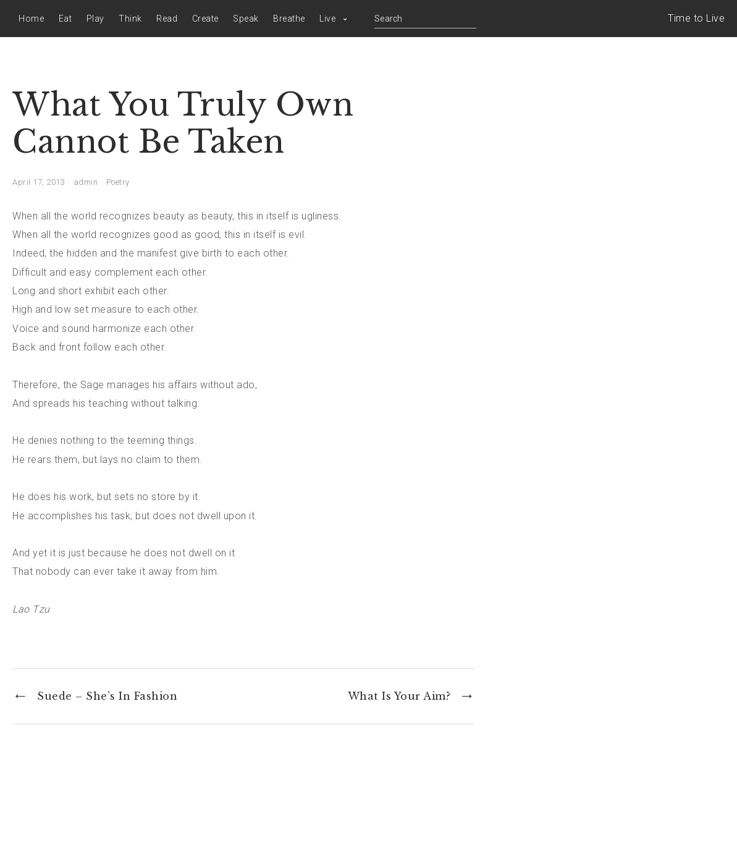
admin (86, 182)
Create (205, 18)
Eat (65, 18)
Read (166, 18)
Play (95, 18)
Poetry (118, 182)
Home (31, 18)
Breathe (289, 18)
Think (130, 18)
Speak (246, 18)
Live (327, 18)
